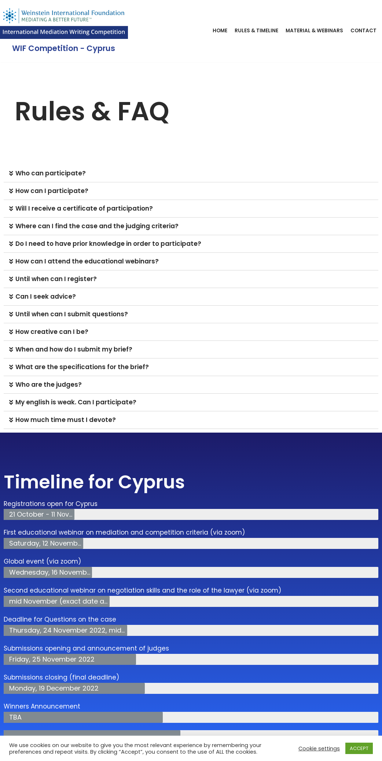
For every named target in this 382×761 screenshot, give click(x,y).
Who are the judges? (48, 384)
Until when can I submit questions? (71, 314)
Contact (363, 30)
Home (220, 30)
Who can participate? (50, 173)
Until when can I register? (56, 278)
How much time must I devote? (65, 419)
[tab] (191, 173)
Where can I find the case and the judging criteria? (97, 226)
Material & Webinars (314, 30)
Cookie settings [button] (319, 748)
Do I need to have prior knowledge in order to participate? (108, 243)
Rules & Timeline (256, 30)
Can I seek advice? (45, 296)
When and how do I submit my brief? (73, 349)
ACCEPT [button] (359, 748)
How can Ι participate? (51, 190)
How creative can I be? (51, 331)
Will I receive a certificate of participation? (84, 208)
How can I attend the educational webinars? (87, 261)
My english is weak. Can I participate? (75, 402)
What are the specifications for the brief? (82, 367)
